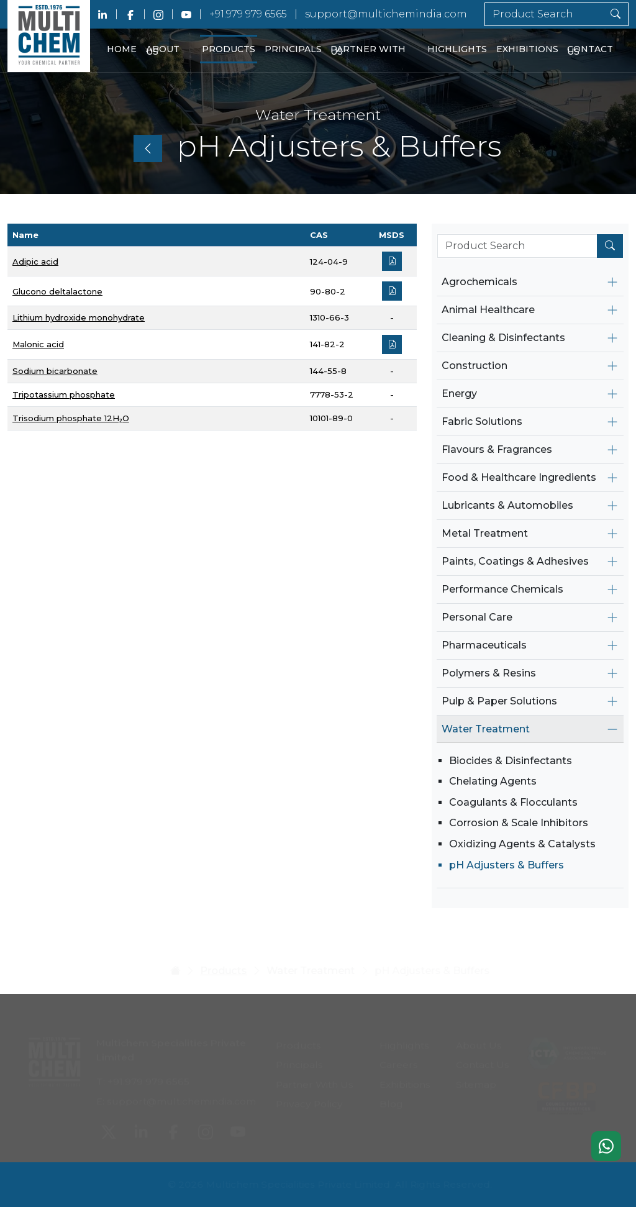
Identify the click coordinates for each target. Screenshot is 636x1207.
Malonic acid (38, 344)
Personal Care (477, 617)
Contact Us (590, 50)
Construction (474, 365)
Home (122, 49)
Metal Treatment (485, 533)
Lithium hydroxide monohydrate (78, 317)
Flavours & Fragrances (497, 449)
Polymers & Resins (489, 673)
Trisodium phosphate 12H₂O (70, 418)
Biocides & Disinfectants (510, 761)
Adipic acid (35, 261)
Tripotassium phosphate (63, 394)
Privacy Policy (309, 1097)
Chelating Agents (493, 781)
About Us (162, 50)
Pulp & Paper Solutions (499, 701)
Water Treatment (486, 729)
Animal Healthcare (488, 310)
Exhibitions (527, 49)
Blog (391, 1097)
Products (228, 49)
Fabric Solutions (482, 421)
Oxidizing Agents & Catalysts (522, 844)
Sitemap (476, 1077)
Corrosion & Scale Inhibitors (518, 823)
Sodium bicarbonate (55, 371)
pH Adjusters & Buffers (506, 865)
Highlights (457, 49)
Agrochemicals (479, 282)
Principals (293, 49)
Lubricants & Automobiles (507, 505)
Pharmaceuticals (484, 645)
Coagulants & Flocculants (513, 802)
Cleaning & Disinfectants (503, 338)
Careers (398, 1058)
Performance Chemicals (502, 589)
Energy (459, 393)
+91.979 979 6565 (248, 14)
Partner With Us (368, 50)
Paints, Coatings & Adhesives (515, 561)
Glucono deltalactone (57, 291)
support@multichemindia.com (386, 14)
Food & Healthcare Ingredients (519, 477)
